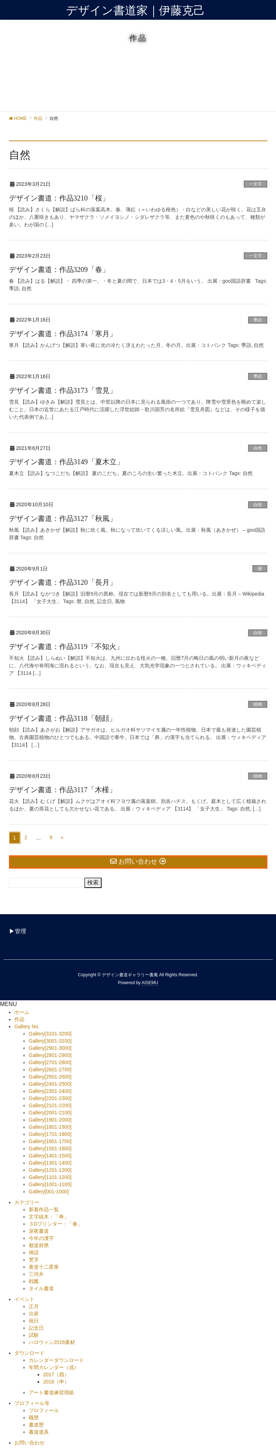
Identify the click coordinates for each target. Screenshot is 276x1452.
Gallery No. (26, 1026)
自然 (257, 448)
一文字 (255, 184)
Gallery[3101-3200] (50, 1034)
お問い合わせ (29, 1443)
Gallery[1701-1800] (50, 1134)
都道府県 (39, 1245)
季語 (257, 320)
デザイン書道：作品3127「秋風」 (63, 518)
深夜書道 (39, 1231)
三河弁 (36, 1274)
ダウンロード (29, 1353)
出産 (34, 1313)
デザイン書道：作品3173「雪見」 (63, 390)
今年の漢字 (41, 1238)
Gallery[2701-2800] (50, 1062)
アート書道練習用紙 (51, 1392)
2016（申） (56, 1382)
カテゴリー (26, 1202)
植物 (257, 704)
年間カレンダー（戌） (54, 1367)
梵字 (34, 1260)
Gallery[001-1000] (49, 1191)
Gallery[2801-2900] (50, 1055)
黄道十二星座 (44, 1267)
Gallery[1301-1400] (50, 1163)
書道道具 (39, 1432)
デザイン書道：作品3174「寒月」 (63, 334)
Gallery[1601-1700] (50, 1141)
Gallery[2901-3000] (50, 1048)
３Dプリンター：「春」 (56, 1224)
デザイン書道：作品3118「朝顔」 (62, 718)
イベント (24, 1299)
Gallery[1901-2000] (50, 1120)
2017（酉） (56, 1374)
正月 (34, 1306)
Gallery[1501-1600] (50, 1148)
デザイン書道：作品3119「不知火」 (66, 646)
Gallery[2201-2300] (50, 1098)
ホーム (21, 1012)
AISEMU (150, 982)
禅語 (34, 1252)
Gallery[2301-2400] (50, 1091)
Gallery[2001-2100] (50, 1112)
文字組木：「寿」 (49, 1217)
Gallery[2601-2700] (50, 1069)
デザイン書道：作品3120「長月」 (63, 582)
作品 (19, 1019)
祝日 (34, 1321)
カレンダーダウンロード (56, 1360)
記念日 (36, 1328)
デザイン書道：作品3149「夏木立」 (66, 462)
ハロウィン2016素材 (52, 1342)
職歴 (34, 1417)
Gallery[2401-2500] (50, 1084)
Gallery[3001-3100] (50, 1041)
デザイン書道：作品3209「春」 (59, 269)
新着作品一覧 (44, 1209)
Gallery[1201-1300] (50, 1170)
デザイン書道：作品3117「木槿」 (62, 790)
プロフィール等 (32, 1403)
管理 (20, 931)
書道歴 (36, 1425)
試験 (34, 1335)
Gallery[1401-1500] (50, 1156)
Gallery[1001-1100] (50, 1184)
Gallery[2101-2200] (50, 1105)
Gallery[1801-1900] (50, 1127)
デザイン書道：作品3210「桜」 (59, 198)
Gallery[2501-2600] (50, 1077)
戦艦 (34, 1281)
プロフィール (44, 1410)
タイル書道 (41, 1288)
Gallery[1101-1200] (50, 1177)
